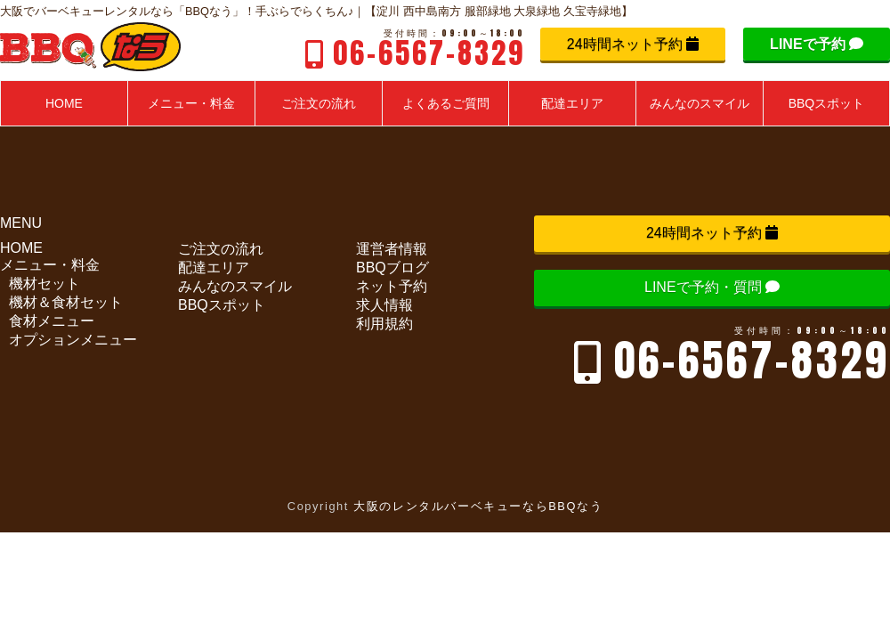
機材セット (44, 283)
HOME (21, 248)
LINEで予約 (816, 44)
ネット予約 (391, 286)
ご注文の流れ (220, 248)
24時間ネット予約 (633, 44)
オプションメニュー (73, 339)
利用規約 (384, 323)
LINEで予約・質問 (712, 287)
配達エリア (213, 267)
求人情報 (384, 304)
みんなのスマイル (235, 286)
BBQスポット (221, 304)
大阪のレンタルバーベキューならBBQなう (478, 506)
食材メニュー (51, 321)
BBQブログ (392, 267)
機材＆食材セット (66, 302)
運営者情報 (391, 248)
